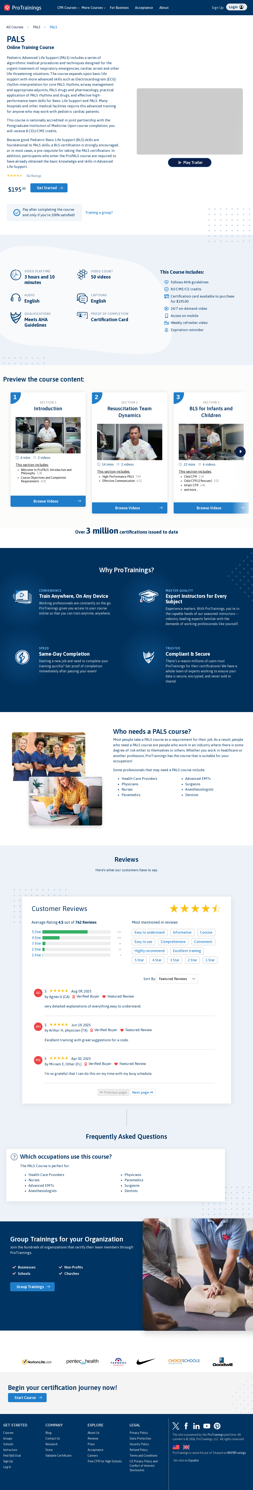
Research (51, 1444)
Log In (7, 1467)
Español (193, 1460)
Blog (48, 1432)
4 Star (36, 937)
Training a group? (99, 212)
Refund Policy (139, 1450)
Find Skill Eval (12, 1455)
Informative (182, 932)
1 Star (36, 955)
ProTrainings (215, 1434)
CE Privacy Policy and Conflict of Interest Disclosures (144, 1466)
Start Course (25, 1397)
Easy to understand (150, 932)
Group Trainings (30, 1287)
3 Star (36, 943)
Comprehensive (173, 941)
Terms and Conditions (143, 1455)
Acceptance (144, 8)
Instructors (10, 1450)
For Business (119, 8)
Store (49, 1450)
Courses (8, 1432)
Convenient (203, 941)
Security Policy (139, 1444)
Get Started (47, 188)
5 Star (36, 932)
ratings (236, 1453)
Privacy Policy (139, 1432)
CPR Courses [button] (68, 8)
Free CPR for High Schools (105, 1461)
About (164, 8)
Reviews (93, 1438)
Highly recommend (150, 951)
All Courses (14, 27)
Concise (206, 932)
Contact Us (52, 1438)
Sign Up (217, 8)
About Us (93, 1432)
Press (91, 1444)
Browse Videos (46, 501)
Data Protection (140, 1438)
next (240, 452)
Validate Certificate (58, 1455)
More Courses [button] (94, 8)
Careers (93, 1455)
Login (236, 7)
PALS (36, 27)
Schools (8, 1444)
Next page (142, 1092)
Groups (7, 1438)
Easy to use (143, 941)
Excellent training (187, 951)
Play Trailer (190, 162)
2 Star (36, 949)
